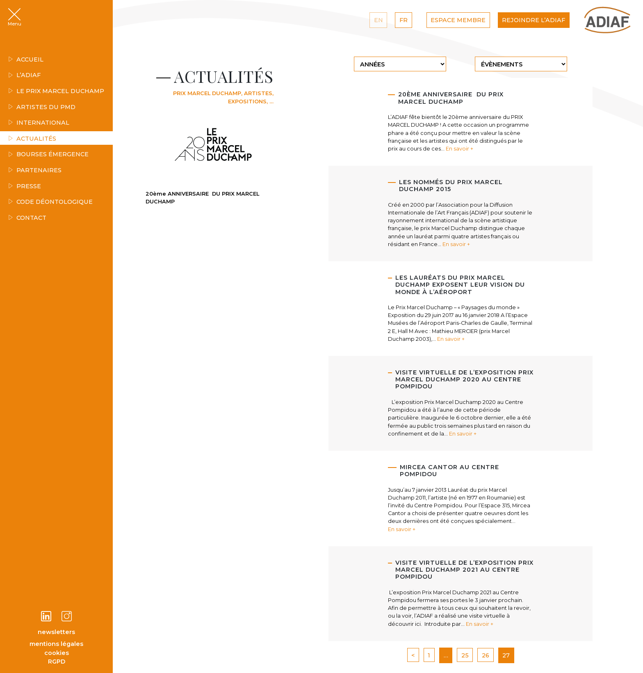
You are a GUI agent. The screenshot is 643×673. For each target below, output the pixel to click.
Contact (27, 217)
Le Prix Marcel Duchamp (56, 91)
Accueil (25, 59)
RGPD (56, 661)
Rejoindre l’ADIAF (533, 20)
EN (378, 20)
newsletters (56, 632)
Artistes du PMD (41, 107)
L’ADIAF (24, 75)
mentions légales (56, 644)
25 (465, 655)
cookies (56, 653)
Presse (24, 186)
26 (485, 655)
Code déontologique (50, 201)
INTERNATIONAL (38, 122)
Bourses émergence (48, 154)
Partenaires (35, 170)
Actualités (32, 138)
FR (403, 20)
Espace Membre (458, 20)
